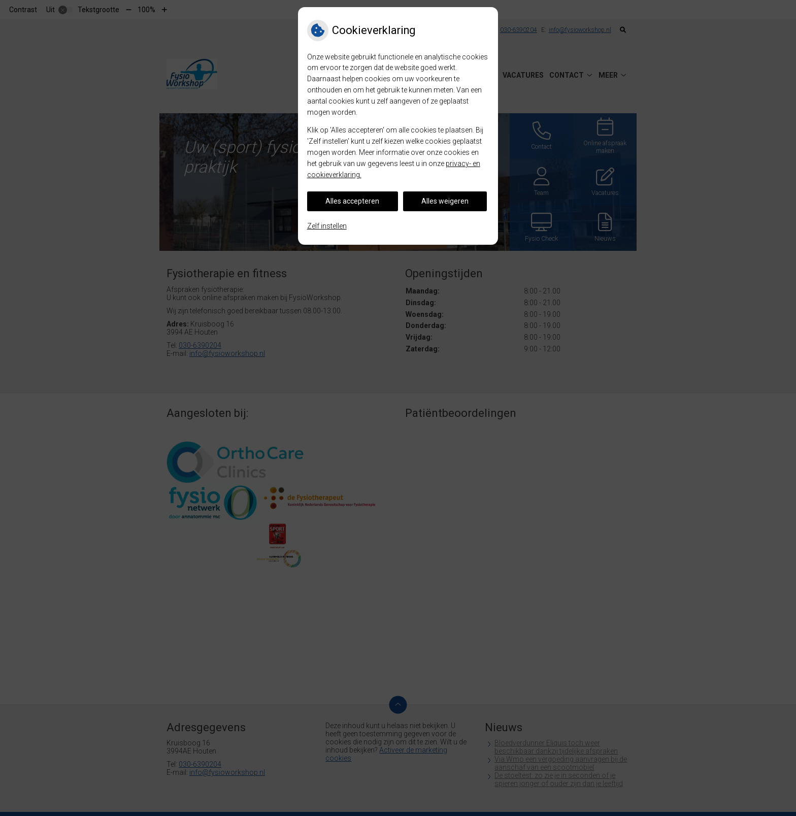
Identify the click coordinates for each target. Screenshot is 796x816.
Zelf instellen (327, 226)
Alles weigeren (445, 201)
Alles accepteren (352, 201)
